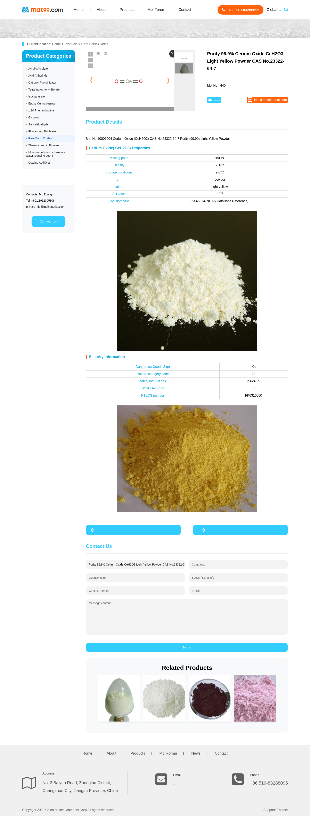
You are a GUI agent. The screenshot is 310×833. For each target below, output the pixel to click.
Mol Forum (156, 10)
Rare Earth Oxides (94, 44)
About (101, 10)
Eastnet (282, 827)
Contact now (48, 221)
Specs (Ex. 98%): (203, 581)
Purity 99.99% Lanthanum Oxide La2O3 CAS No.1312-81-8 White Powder (126, 532)
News (196, 770)
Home (79, 10)
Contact (184, 10)
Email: (196, 594)
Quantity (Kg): (97, 581)
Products (127, 10)
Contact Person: (99, 594)
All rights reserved (100, 827)
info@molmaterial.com (268, 101)
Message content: (100, 606)
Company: (198, 568)
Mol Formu (168, 770)
